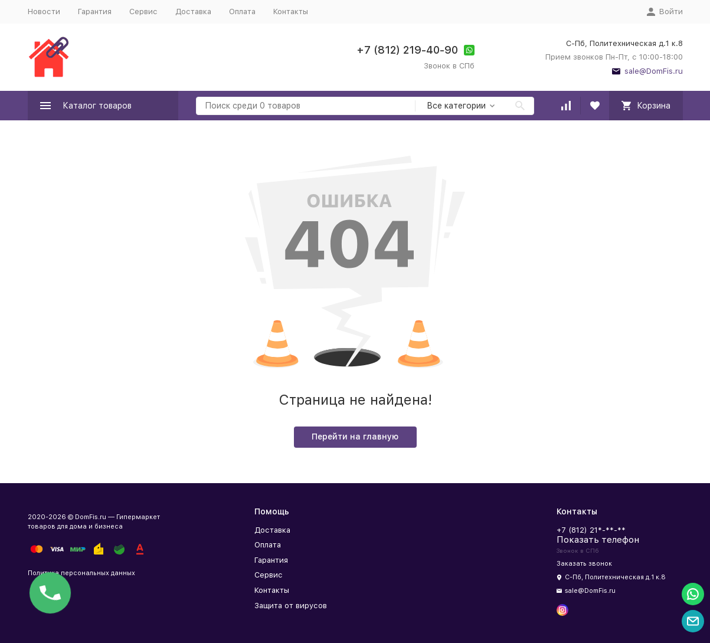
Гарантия (95, 11)
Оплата (242, 11)
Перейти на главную (355, 436)
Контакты (290, 11)
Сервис (143, 11)
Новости (44, 11)
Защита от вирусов (290, 605)
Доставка (193, 11)
